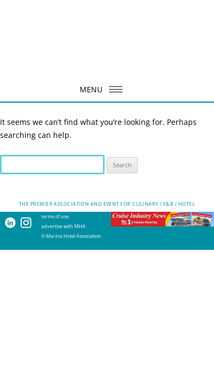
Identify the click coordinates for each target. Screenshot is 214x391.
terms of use (55, 216)
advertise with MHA (63, 226)
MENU (104, 89)
